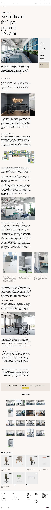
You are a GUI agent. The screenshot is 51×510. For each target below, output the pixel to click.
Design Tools (36, 501)
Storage (28, 496)
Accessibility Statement (45, 496)
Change (49, 507)
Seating (28, 494)
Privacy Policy (44, 495)
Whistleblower (44, 497)
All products (28, 499)
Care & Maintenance (37, 502)
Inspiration (36, 499)
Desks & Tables (29, 495)
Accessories (28, 498)
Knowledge (36, 500)
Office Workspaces (37, 494)
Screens (28, 497)
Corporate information (45, 494)
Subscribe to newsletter (37, 503)
